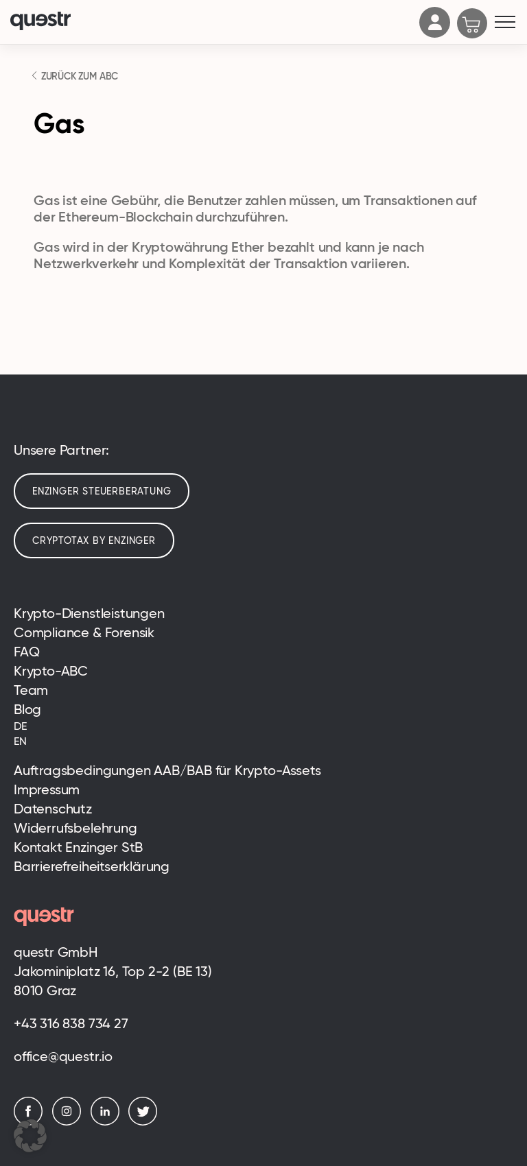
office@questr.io (63, 1056)
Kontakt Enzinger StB (78, 847)
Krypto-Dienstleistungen (89, 613)
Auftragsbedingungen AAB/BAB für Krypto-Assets (167, 770)
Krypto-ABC (51, 671)
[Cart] (472, 24)
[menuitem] (263, 726)
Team (31, 690)
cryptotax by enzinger (94, 540)
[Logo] (211, 22)
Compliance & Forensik (84, 632)
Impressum (47, 789)
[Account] (435, 33)
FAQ (26, 651)
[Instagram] (70, 1121)
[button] (30, 1136)
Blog (27, 709)
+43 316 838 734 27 (71, 1023)
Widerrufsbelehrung (75, 828)
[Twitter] (146, 1121)
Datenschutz (53, 808)
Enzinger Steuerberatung (101, 491)
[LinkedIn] (108, 1121)
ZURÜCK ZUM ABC (78, 76)
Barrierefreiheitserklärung (91, 866)
